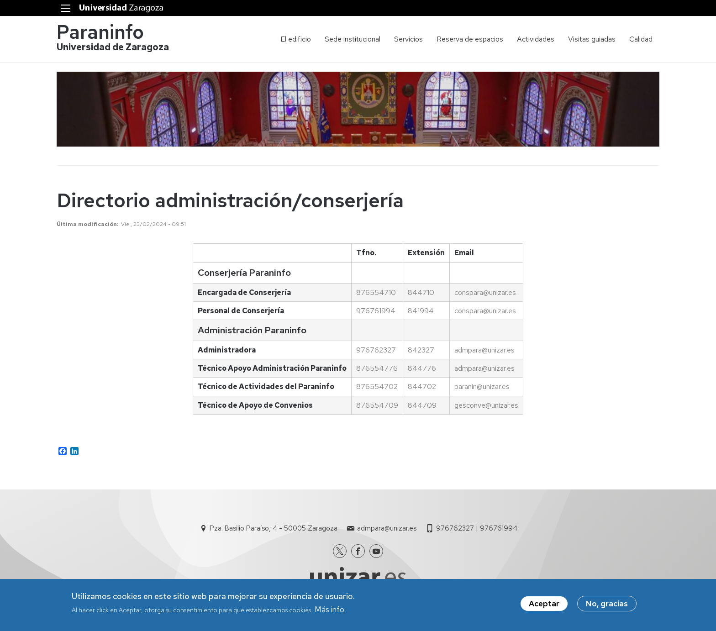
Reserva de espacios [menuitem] (470, 39)
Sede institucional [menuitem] (352, 39)
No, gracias (607, 605)
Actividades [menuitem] (535, 39)
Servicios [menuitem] (408, 39)
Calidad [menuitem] (641, 39)
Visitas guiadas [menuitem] (592, 39)
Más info (329, 611)
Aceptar (544, 605)
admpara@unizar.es (386, 528)
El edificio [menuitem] (295, 39)
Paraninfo (100, 32)
